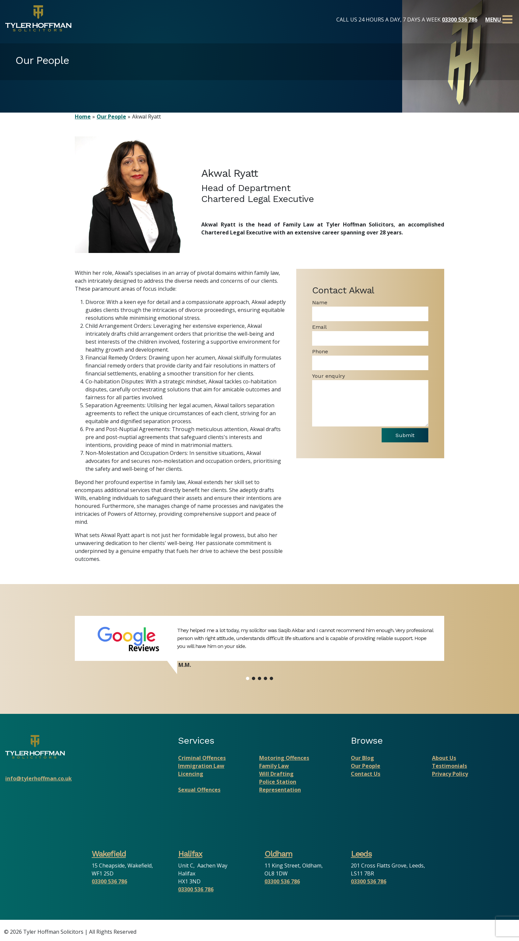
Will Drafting (276, 773)
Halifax (190, 854)
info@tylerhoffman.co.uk (38, 778)
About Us (444, 758)
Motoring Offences (284, 758)
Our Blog (362, 758)
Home (83, 116)
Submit (404, 435)
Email (319, 327)
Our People (111, 116)
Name (319, 302)
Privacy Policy (450, 773)
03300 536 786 (459, 19)
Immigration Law (201, 765)
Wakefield (109, 854)
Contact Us (365, 773)
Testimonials (449, 765)
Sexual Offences (199, 789)
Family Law (274, 765)
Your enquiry (328, 376)
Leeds (361, 854)
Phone (320, 351)
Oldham (278, 854)
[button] (247, 678)
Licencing (190, 773)
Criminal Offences (202, 758)
